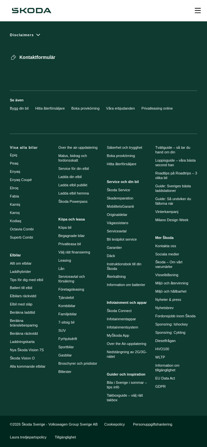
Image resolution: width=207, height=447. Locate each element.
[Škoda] (31, 10)
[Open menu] (198, 10)
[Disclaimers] (103, 35)
